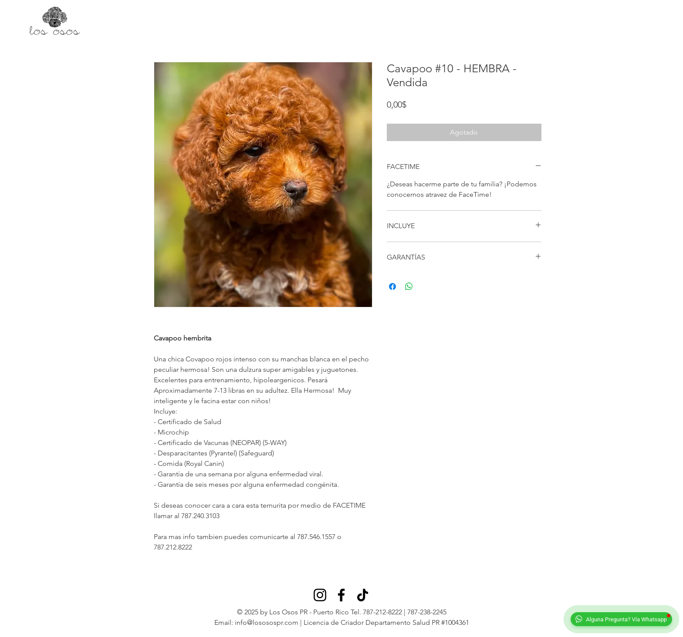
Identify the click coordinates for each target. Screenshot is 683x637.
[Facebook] (341, 594)
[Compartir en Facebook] (392, 286)
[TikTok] (362, 594)
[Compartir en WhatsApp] (409, 286)
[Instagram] (319, 594)
